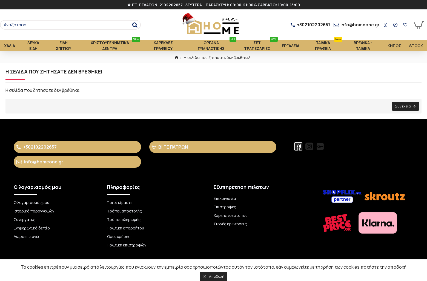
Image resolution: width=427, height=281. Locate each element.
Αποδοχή (216, 276)
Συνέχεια (403, 106)
